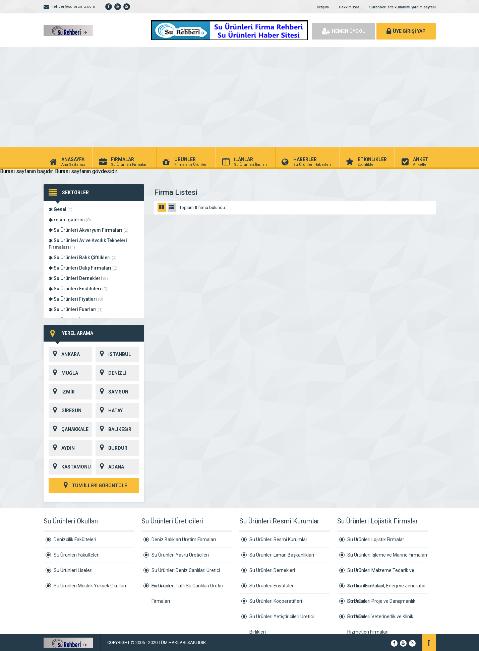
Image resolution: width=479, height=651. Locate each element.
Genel (60, 209)
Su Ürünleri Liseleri (73, 570)
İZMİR (62, 392)
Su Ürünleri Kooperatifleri (275, 601)
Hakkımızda (349, 7)
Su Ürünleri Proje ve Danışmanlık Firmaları (381, 603)
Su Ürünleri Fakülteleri (77, 555)
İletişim (323, 7)
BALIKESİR (113, 429)
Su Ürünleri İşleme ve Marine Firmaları (387, 555)
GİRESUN (65, 410)
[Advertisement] (240, 97)
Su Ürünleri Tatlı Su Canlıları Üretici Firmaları (188, 588)
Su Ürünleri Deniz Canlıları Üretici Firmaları (186, 573)
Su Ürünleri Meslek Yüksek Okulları (90, 585)
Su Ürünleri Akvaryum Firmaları (88, 230)
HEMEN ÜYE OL (343, 31)
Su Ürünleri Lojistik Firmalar (375, 539)
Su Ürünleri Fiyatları (76, 299)
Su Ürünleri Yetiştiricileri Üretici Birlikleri (281, 619)
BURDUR (111, 448)
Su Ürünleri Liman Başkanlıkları (281, 555)
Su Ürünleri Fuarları (76, 309)
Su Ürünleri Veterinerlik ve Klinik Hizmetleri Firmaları (380, 619)
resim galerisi (70, 219)
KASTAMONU (70, 467)
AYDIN (62, 448)
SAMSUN (112, 392)
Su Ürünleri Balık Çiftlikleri (83, 257)
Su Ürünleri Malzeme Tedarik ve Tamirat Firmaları (380, 573)
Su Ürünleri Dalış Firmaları (83, 268)
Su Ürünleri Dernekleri (78, 278)
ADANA (110, 467)
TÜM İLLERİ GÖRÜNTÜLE (94, 485)
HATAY (109, 410)
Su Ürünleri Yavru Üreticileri (180, 555)
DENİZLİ (111, 373)
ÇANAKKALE (68, 429)
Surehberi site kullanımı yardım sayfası (402, 7)
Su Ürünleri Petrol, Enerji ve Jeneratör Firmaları (386, 588)
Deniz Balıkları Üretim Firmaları (184, 539)
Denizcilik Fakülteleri (75, 539)
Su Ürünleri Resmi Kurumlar (278, 539)
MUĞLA (63, 373)
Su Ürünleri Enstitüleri (78, 288)
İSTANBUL (113, 354)
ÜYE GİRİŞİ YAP (406, 31)
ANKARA (64, 354)
